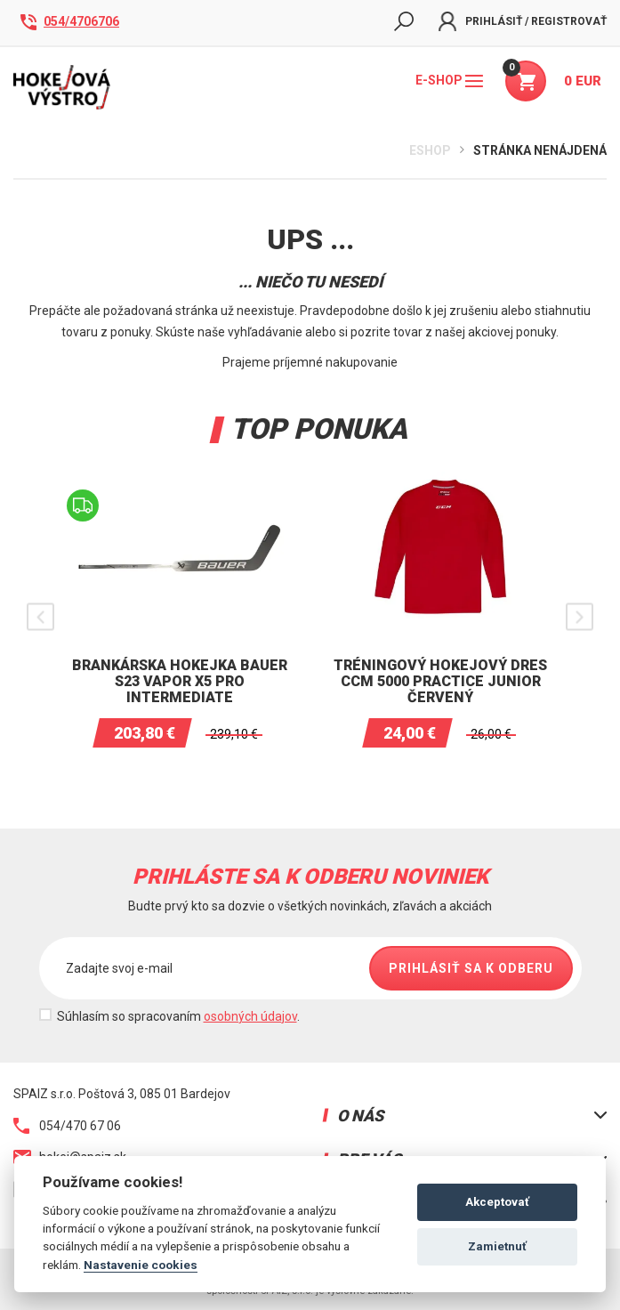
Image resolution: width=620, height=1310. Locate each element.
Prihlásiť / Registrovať (523, 21)
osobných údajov (250, 1016)
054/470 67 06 (67, 1126)
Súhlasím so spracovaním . (178, 1016)
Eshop (430, 150)
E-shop (449, 80)
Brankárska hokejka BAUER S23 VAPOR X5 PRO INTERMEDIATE (179, 681)
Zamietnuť (497, 1246)
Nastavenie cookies (140, 1264)
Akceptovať (497, 1202)
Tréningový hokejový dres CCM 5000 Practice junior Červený (440, 681)
